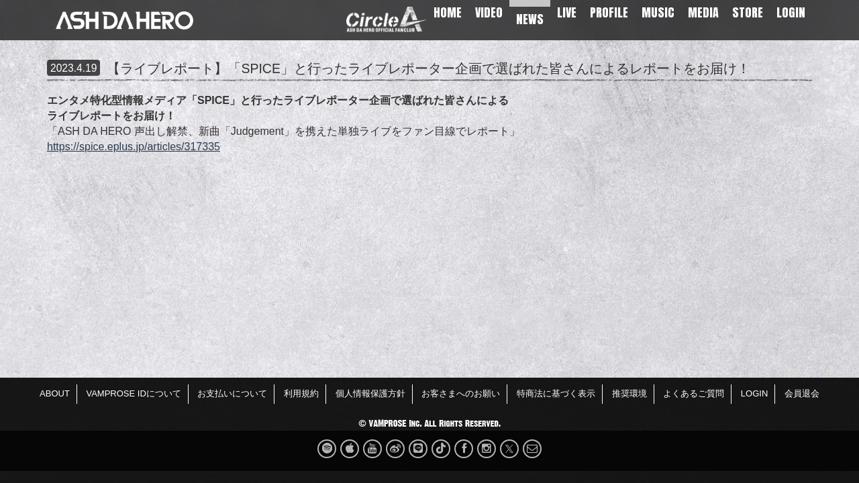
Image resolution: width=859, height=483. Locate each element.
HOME (448, 12)
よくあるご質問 (693, 393)
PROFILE (609, 12)
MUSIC (658, 12)
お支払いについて (232, 393)
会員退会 (802, 393)
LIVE (566, 12)
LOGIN (790, 12)
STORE (747, 12)
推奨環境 (629, 393)
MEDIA (703, 12)
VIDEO (489, 12)
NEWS (530, 19)
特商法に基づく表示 (556, 393)
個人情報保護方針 (370, 393)
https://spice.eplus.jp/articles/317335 (133, 146)
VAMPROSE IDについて (133, 393)
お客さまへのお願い (460, 393)
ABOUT (55, 393)
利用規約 (301, 393)
